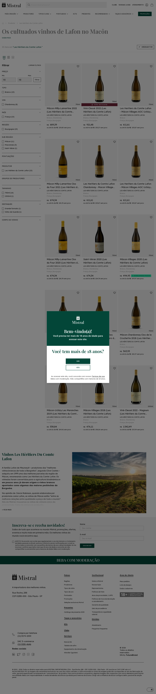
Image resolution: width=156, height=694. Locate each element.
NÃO (78, 367)
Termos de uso (98, 376)
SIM (78, 361)
